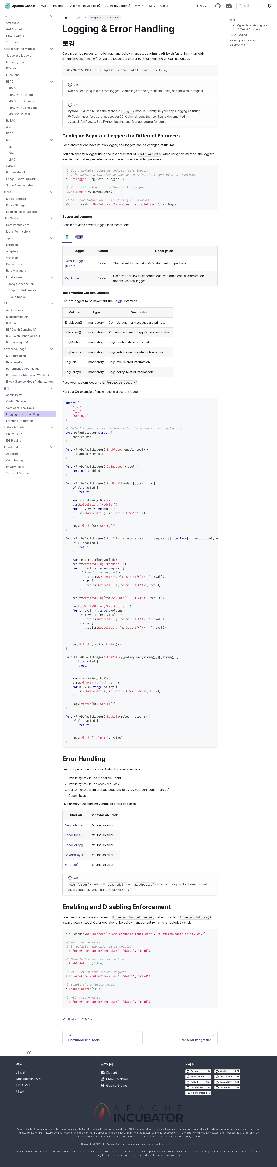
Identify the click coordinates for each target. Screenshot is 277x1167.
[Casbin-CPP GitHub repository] (198, 1087)
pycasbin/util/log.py (81, 121)
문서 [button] (43, 5)
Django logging (142, 121)
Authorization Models (84, 5)
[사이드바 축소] (29, 1052)
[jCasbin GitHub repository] (227, 1071)
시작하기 (22, 1072)
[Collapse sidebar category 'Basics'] (51, 16)
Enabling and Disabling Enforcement (243, 42)
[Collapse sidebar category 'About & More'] (51, 447)
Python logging (113, 121)
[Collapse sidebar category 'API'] (51, 303)
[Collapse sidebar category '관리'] (51, 388)
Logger (118, 301)
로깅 (232, 19)
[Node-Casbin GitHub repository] (198, 1077)
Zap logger (72, 278)
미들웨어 (22, 1091)
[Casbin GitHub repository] (198, 1071)
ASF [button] (150, 5)
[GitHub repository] (218, 6)
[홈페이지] (66, 18)
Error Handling (238, 34)
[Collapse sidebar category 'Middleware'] (51, 277)
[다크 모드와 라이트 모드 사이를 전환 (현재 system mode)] (269, 6)
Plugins (58, 5)
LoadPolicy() (74, 845)
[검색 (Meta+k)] (250, 5)
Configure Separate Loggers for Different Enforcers (250, 27)
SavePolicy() (74, 855)
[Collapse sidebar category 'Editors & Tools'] (51, 427)
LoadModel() (74, 835)
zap (123, 276)
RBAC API (23, 1085)
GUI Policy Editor (117, 5)
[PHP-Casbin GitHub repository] (227, 1077)
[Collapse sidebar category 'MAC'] (51, 140)
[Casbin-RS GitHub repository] (227, 1087)
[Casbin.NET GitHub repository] (227, 1082)
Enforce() (71, 865)
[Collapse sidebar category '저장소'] (51, 192)
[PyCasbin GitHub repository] (198, 1082)
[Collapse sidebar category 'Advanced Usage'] (51, 349)
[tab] (67, 237)
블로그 (139, 5)
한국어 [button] (201, 5)
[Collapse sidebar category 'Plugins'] (51, 238)
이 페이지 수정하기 (78, 1019)
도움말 (164, 5)
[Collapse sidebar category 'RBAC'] (51, 81)
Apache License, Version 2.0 (180, 1144)
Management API (28, 1079)
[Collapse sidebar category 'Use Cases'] (51, 218)
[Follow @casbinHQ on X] (198, 1093)
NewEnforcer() (75, 825)
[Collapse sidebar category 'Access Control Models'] (51, 49)
